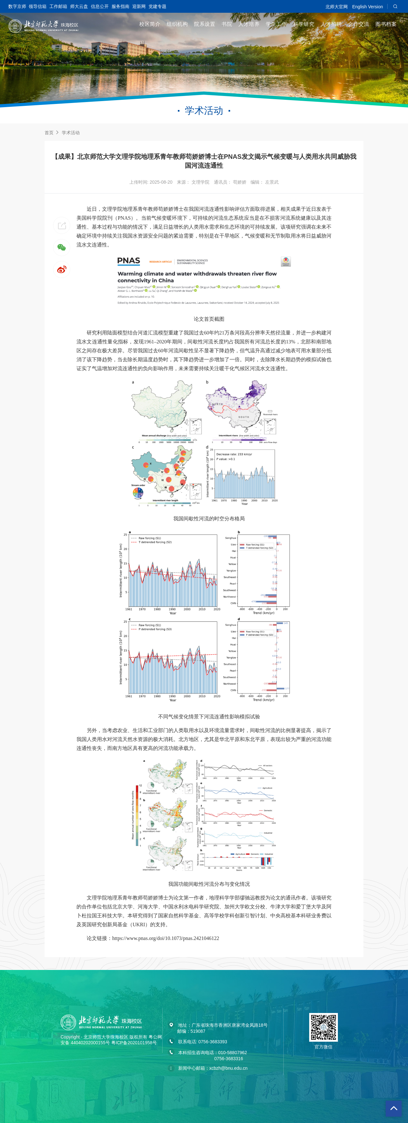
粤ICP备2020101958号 (134, 1042)
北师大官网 (336, 6)
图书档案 (386, 24)
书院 (227, 24)
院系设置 (204, 24)
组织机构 (177, 24)
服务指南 (120, 6)
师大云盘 (79, 6)
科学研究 (303, 24)
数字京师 (17, 6)
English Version (367, 6)
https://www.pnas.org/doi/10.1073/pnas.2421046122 (165, 938)
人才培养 (248, 24)
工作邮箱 (58, 6)
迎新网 (139, 6)
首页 (49, 132)
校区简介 (149, 24)
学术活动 (71, 132)
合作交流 (358, 24)
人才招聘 (331, 24)
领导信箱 (38, 6)
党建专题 (157, 6)
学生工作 (276, 24)
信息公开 (100, 6)
